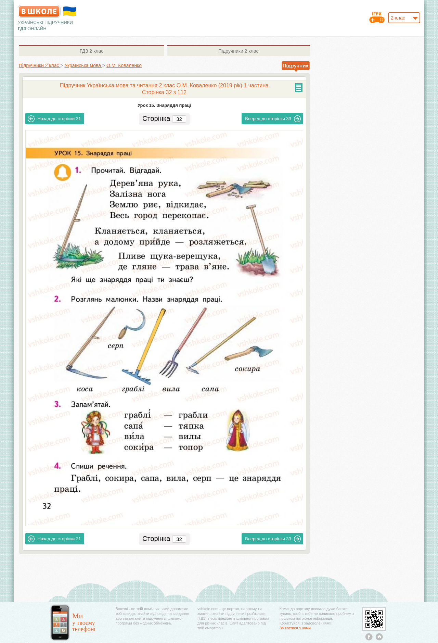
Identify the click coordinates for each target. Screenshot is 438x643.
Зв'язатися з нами (295, 628)
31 (54, 118)
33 (273, 118)
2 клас (91, 51)
